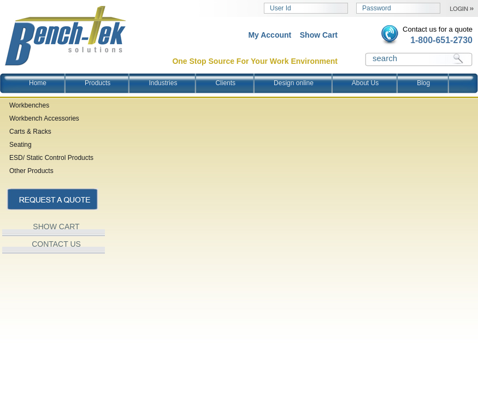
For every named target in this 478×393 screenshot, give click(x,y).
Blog (423, 83)
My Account (269, 35)
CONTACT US (56, 244)
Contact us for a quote (438, 29)
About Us (365, 83)
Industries (163, 83)
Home (37, 83)
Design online (294, 83)
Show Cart (319, 35)
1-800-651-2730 (441, 40)
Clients (225, 83)
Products (97, 83)
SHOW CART (56, 226)
